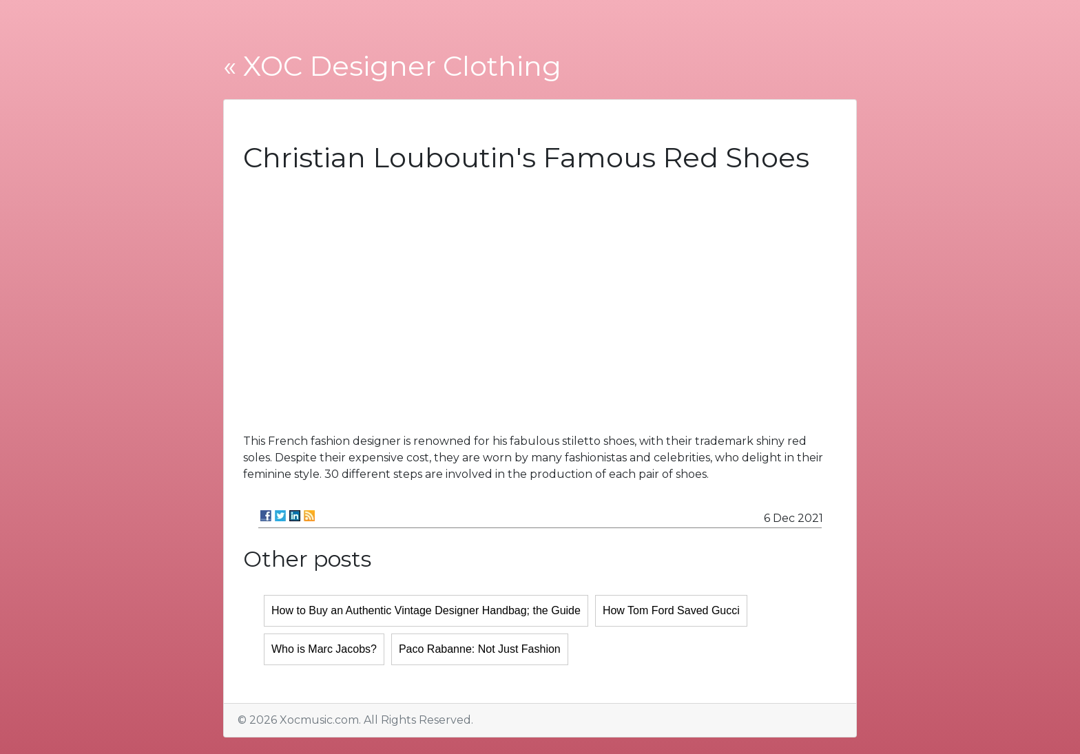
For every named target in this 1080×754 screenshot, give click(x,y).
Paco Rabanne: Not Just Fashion (480, 649)
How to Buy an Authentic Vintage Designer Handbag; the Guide (426, 610)
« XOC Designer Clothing (392, 66)
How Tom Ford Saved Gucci (671, 610)
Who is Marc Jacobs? (324, 649)
